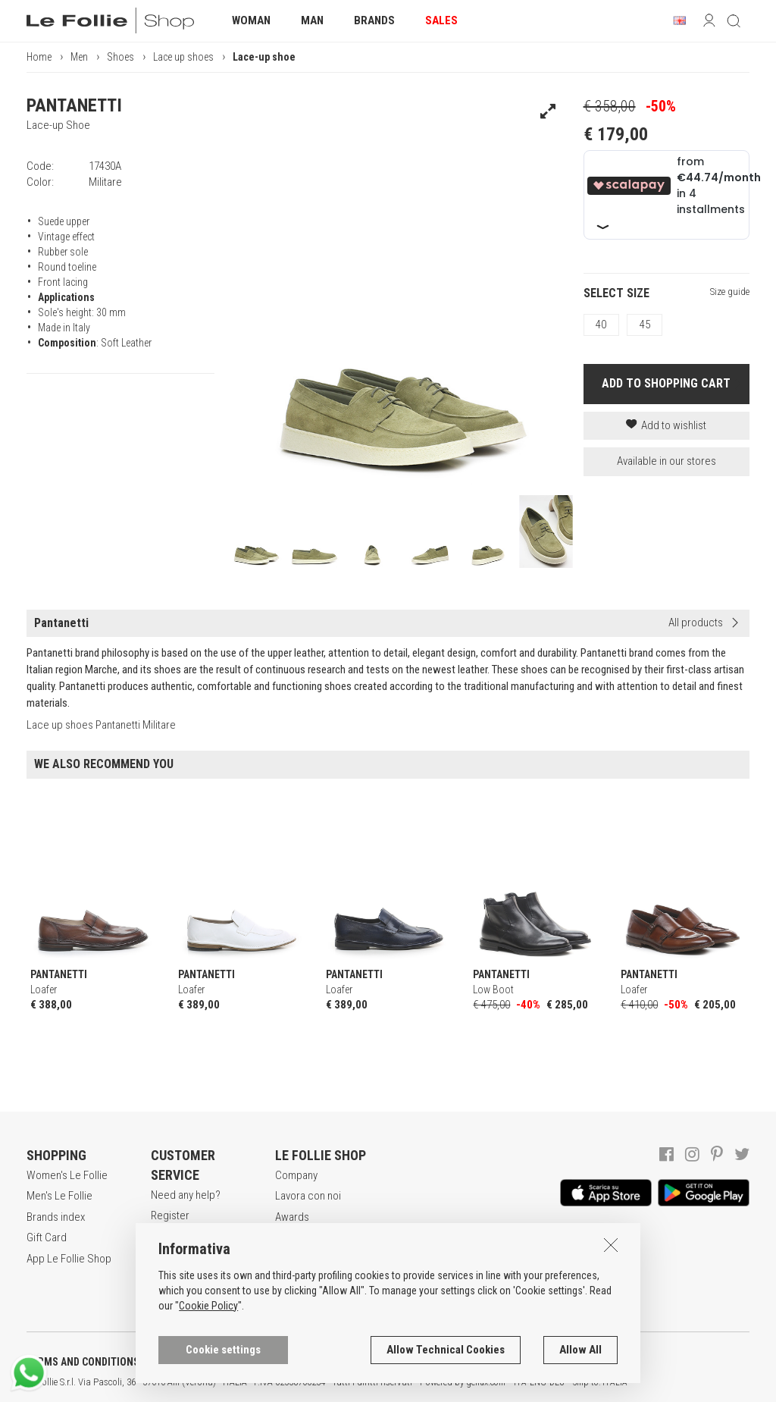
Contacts (295, 1259)
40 (601, 324)
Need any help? (186, 1195)
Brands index (56, 1217)
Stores (290, 1237)
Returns (168, 1294)
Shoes (120, 57)
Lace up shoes (183, 57)
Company (296, 1175)
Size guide (729, 291)
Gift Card (47, 1237)
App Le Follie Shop (69, 1259)
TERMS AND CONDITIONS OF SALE (103, 1362)
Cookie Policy (208, 1394)
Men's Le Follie (59, 1196)
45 (645, 324)
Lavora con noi (308, 1196)
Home (39, 57)
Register (170, 1215)
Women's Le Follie (67, 1175)
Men (79, 57)
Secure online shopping (182, 1244)
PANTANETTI (74, 105)
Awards (292, 1217)
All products (695, 622)
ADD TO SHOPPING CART (666, 383)
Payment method (189, 1273)
